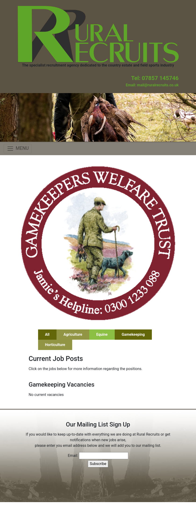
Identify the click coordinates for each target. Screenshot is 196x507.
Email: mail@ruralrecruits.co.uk (152, 85)
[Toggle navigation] (18, 148)
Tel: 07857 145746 (154, 78)
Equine (102, 334)
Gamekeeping (133, 334)
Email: (73, 455)
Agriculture (73, 334)
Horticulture (55, 345)
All (47, 334)
